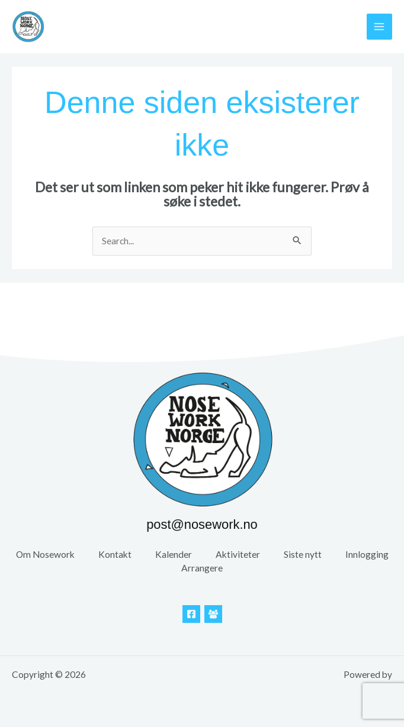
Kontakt (115, 554)
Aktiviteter (238, 554)
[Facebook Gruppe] (213, 614)
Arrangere (202, 568)
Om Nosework (45, 554)
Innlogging (367, 554)
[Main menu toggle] (379, 26)
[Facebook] (191, 614)
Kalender (173, 554)
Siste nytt (303, 554)
